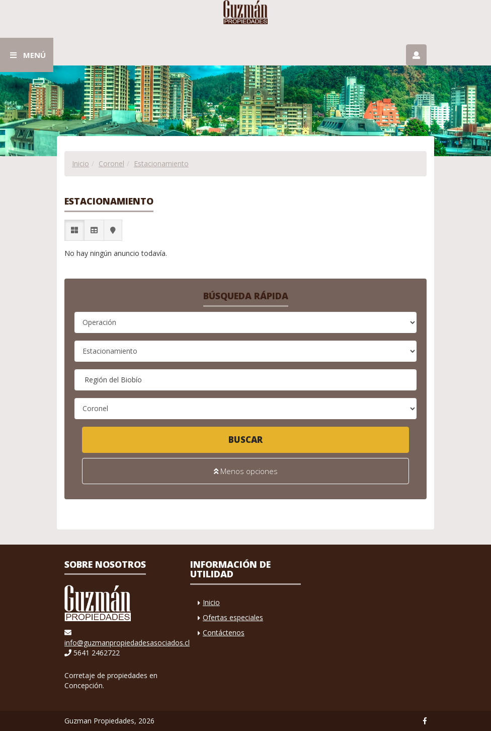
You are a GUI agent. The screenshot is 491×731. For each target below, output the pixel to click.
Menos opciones (246, 471)
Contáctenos (223, 632)
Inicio (80, 163)
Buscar (245, 439)
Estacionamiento (161, 163)
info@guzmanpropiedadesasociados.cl (127, 642)
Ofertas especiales (233, 617)
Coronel (111, 163)
